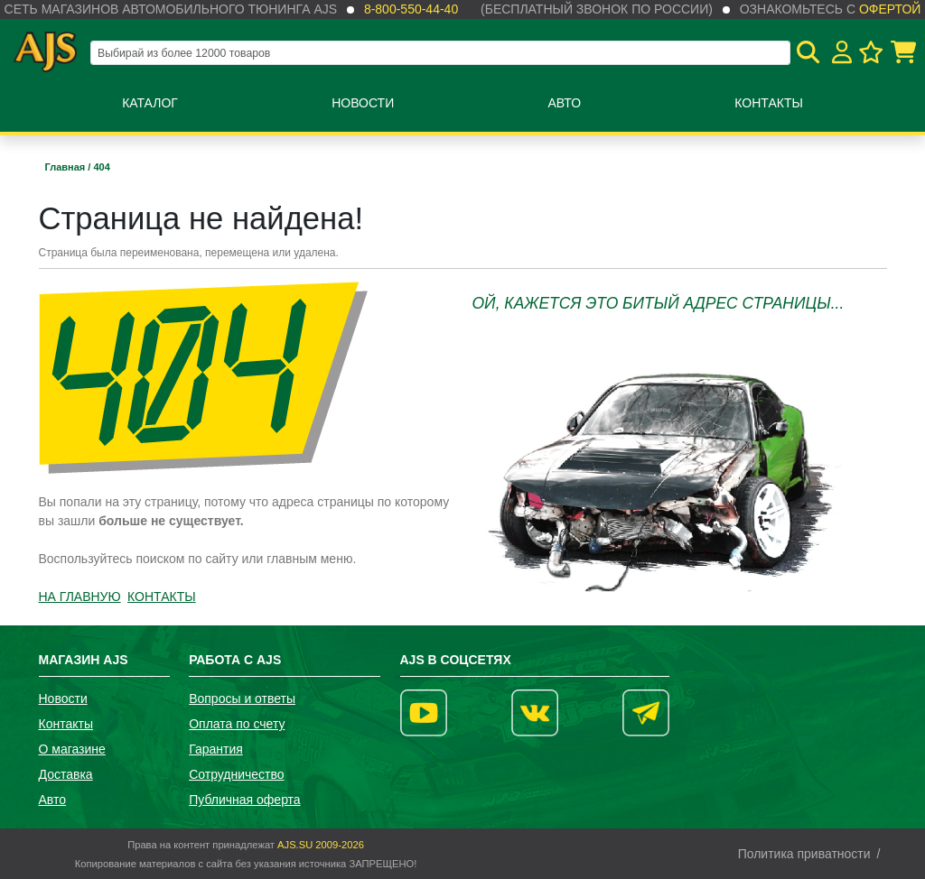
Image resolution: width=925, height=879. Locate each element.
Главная (67, 167)
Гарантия (216, 749)
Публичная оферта (245, 799)
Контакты (768, 103)
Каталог (150, 103)
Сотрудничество (236, 774)
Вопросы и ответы (242, 698)
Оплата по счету (237, 724)
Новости (363, 103)
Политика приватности (804, 854)
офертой (889, 9)
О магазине (72, 749)
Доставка (66, 774)
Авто (564, 103)
